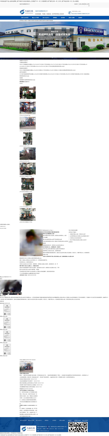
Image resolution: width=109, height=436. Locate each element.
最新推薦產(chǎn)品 (23, 81)
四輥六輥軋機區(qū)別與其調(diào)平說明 (28, 382)
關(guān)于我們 (35, 17)
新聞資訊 (55, 17)
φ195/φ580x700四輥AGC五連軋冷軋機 (57, 70)
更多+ (1, 278)
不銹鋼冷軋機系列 (31, 20)
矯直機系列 (22, 79)
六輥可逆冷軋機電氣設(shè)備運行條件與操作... (27, 390)
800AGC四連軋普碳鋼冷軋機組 (26, 70)
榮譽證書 (2, 303)
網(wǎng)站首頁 (24, 17)
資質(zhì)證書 (71, 17)
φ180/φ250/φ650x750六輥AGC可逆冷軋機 (56, 74)
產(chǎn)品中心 (46, 17)
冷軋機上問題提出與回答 (24, 373)
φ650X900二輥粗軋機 (83, 74)
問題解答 (21, 388)
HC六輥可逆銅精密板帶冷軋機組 (27, 74)
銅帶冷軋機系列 (46, 20)
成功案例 (63, 17)
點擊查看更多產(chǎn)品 (59, 66)
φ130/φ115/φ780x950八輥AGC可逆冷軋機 (76, 64)
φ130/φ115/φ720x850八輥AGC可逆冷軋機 (58, 64)
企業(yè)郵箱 (81, 4)
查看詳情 (2, 301)
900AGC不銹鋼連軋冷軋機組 (26, 64)
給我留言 (71, 241)
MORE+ (21, 83)
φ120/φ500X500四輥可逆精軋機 (40, 74)
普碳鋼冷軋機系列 (39, 20)
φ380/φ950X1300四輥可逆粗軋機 (72, 74)
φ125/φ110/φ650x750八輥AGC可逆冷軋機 (40, 64)
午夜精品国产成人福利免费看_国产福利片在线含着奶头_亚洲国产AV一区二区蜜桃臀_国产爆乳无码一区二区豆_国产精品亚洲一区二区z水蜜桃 (39, 1)
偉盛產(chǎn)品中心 (24, 60)
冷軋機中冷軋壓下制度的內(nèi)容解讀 (28, 384)
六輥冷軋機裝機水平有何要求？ (27, 381)
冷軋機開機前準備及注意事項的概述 (27, 386)
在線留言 (76, 4)
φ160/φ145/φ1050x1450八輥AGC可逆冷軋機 (44, 66)
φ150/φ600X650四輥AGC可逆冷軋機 (40, 70)
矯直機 (51, 20)
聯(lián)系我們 (85, 420)
